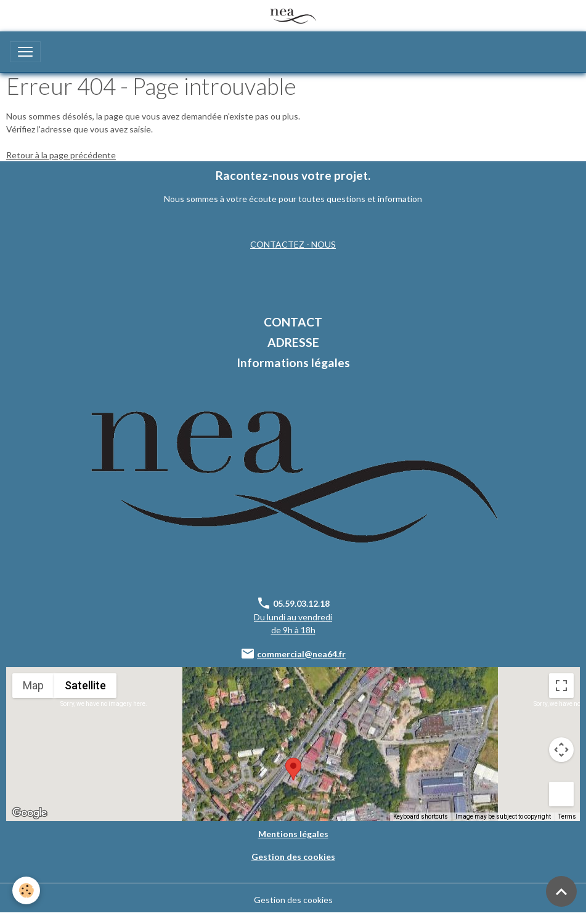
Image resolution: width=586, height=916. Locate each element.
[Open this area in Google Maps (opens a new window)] (29, 813)
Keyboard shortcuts (420, 816)
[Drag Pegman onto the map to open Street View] (561, 794)
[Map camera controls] (561, 749)
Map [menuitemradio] (33, 685)
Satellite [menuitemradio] (85, 685)
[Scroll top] (561, 891)
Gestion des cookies (293, 899)
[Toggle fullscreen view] (561, 685)
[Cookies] (26, 890)
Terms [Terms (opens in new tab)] (567, 816)
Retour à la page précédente (61, 155)
